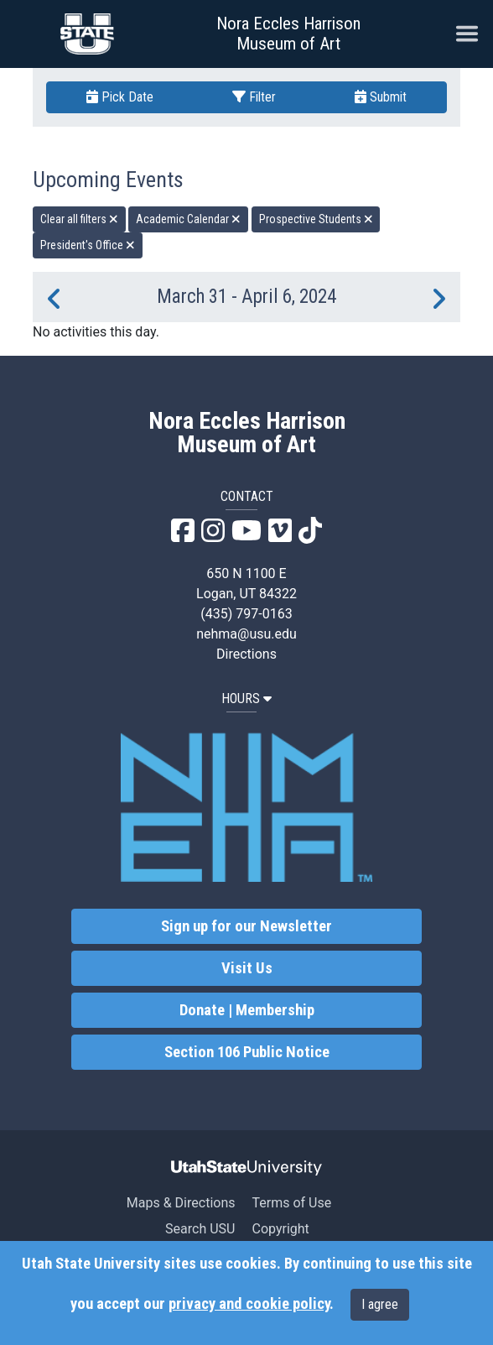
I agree (379, 1304)
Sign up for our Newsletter (246, 926)
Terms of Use (291, 1203)
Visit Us (246, 968)
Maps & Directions (181, 1203)
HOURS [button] (246, 698)
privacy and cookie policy (249, 1304)
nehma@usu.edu (246, 634)
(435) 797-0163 (246, 614)
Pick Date (119, 97)
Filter (254, 97)
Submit (381, 97)
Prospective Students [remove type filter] (316, 219)
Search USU (200, 1229)
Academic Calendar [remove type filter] (188, 219)
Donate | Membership (246, 1010)
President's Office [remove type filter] (87, 245)
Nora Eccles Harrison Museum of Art (288, 33)
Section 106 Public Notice (247, 1052)
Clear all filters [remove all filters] (79, 219)
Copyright (280, 1229)
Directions (246, 654)
